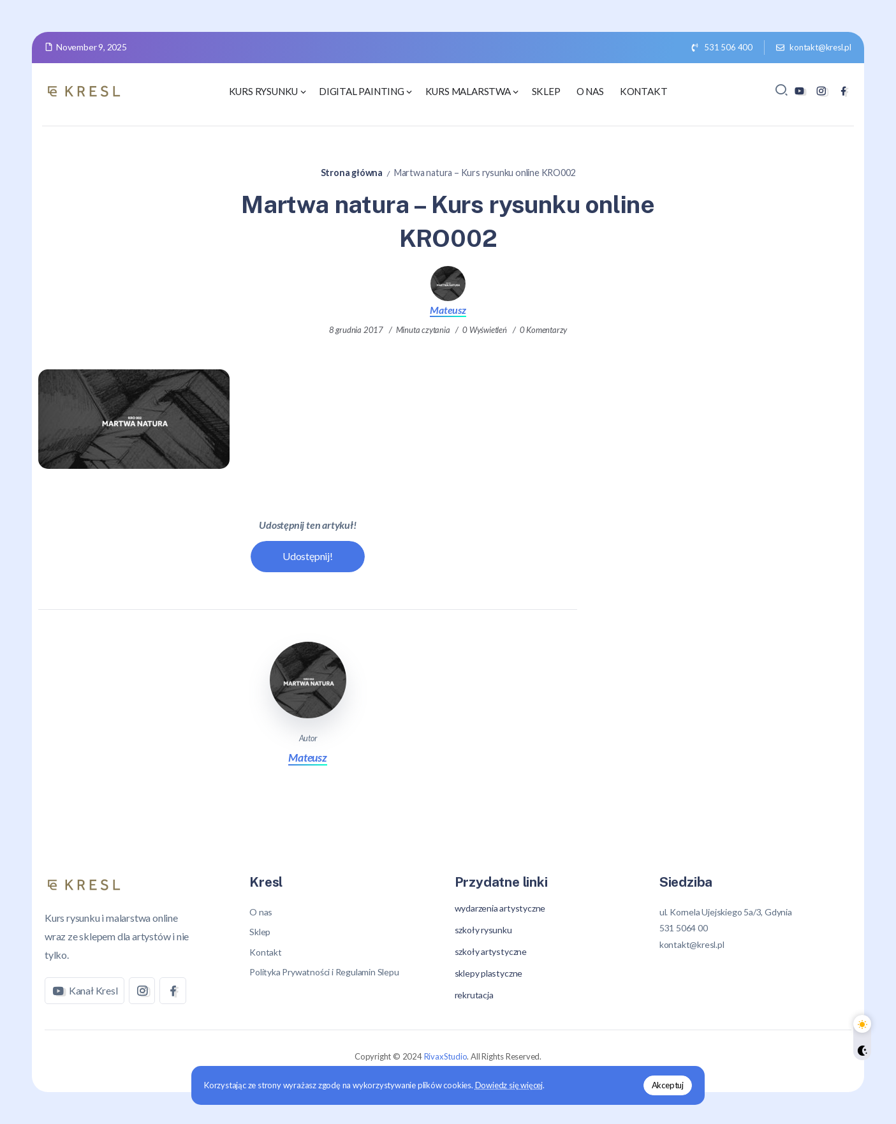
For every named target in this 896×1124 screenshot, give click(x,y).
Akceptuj (666, 1085)
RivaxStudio (445, 1056)
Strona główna (352, 172)
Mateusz (448, 310)
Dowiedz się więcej (510, 1085)
